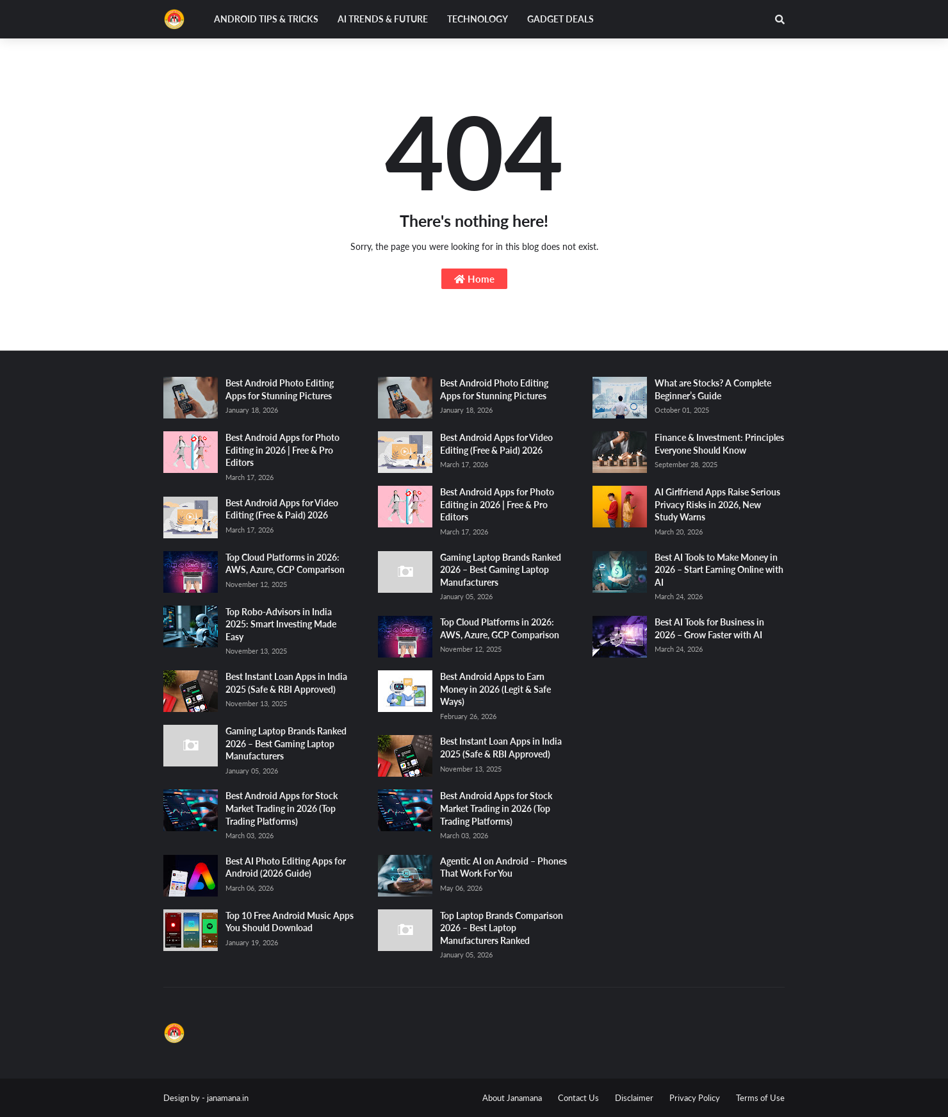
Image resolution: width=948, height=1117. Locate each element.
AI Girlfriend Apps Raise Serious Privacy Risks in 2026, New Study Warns (717, 504)
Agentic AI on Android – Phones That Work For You (503, 867)
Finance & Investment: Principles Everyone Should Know (719, 444)
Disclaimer (634, 1098)
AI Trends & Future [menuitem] (383, 18)
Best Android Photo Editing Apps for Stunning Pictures (279, 389)
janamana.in (228, 1098)
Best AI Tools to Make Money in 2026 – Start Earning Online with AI (719, 570)
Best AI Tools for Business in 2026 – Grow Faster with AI (709, 628)
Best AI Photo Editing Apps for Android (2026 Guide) (285, 867)
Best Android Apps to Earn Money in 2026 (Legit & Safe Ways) (495, 689)
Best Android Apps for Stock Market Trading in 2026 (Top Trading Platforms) (281, 808)
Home (474, 279)
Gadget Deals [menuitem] (560, 18)
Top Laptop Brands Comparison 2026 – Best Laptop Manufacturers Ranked (501, 928)
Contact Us (578, 1098)
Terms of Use (760, 1098)
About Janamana (512, 1098)
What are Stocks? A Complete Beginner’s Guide (713, 389)
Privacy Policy (694, 1098)
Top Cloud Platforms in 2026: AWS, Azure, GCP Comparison (285, 563)
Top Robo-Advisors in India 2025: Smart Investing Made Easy (280, 624)
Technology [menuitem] (477, 18)
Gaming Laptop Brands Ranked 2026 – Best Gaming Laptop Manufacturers (286, 743)
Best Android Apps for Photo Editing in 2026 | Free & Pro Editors (282, 450)
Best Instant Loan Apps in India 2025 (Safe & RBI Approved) (286, 683)
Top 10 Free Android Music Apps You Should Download (289, 922)
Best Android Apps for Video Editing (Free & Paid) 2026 (281, 509)
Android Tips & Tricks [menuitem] (266, 18)
